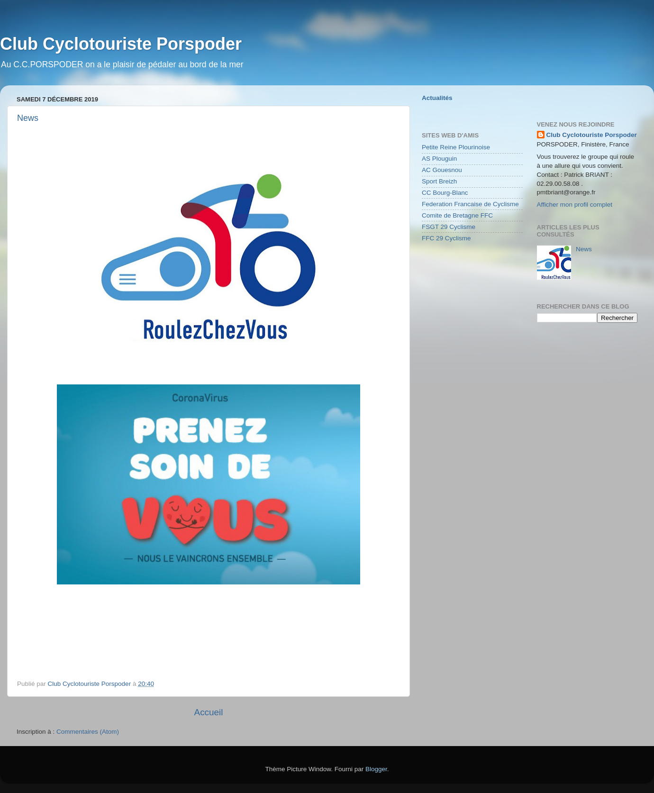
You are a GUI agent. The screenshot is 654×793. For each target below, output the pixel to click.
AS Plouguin (439, 158)
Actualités (437, 97)
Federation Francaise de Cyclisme (470, 204)
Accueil (208, 712)
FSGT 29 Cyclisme (448, 226)
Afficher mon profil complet (575, 204)
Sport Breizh (439, 181)
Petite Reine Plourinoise (456, 147)
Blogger (376, 769)
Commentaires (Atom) (87, 731)
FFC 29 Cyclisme (446, 238)
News (27, 118)
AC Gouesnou (442, 169)
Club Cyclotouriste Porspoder (591, 134)
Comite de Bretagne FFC (457, 215)
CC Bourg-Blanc (445, 192)
